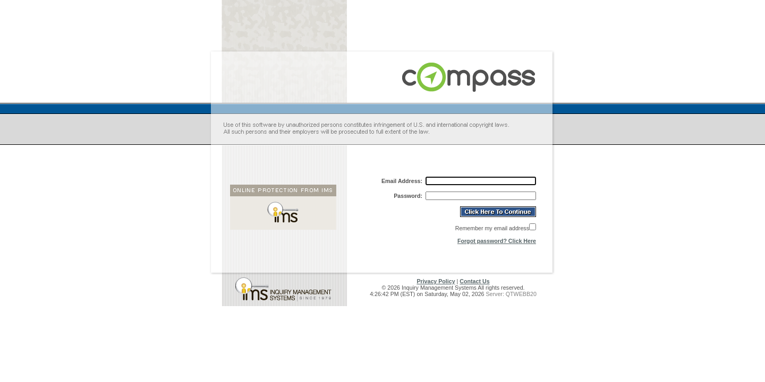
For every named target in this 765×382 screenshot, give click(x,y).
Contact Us (474, 281)
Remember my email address (492, 228)
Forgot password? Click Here (496, 241)
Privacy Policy (435, 281)
